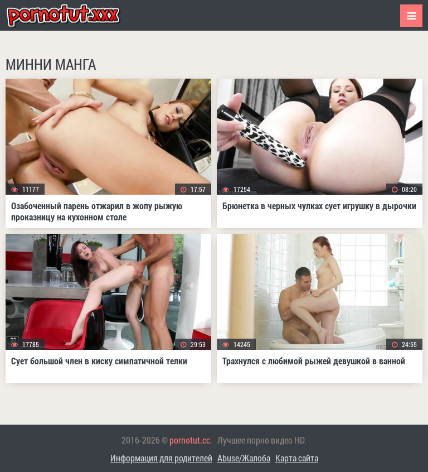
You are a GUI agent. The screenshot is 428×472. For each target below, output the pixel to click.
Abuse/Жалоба (243, 458)
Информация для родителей (161, 458)
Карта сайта (296, 458)
